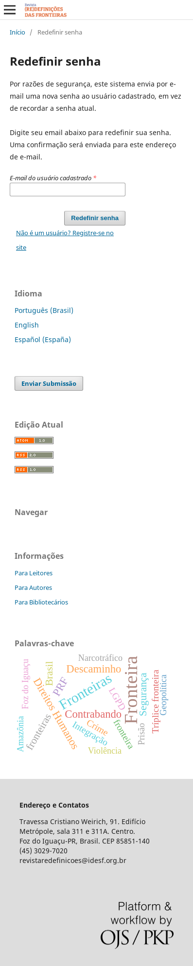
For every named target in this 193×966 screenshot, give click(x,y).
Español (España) (43, 339)
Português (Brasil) (44, 310)
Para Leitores (34, 573)
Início (17, 32)
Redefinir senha (95, 218)
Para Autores (33, 587)
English (27, 324)
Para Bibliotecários (41, 602)
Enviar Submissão (48, 383)
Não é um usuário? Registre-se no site (65, 240)
